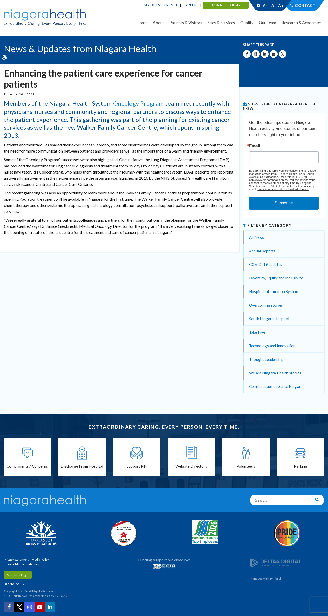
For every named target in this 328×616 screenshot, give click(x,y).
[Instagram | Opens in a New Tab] (29, 607)
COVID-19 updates (265, 264)
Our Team (267, 22)
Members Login (17, 575)
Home (141, 22)
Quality (246, 22)
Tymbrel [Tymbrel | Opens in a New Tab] (275, 578)
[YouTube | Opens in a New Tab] (40, 607)
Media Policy (40, 559)
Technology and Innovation (272, 345)
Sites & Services (221, 22)
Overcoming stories (266, 305)
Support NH (137, 466)
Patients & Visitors (185, 22)
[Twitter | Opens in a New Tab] (19, 607)
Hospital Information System (273, 291)
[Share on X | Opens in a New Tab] (282, 54)
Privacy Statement (16, 559)
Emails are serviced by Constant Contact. (283, 189)
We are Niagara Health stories (275, 373)
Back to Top (11, 584)
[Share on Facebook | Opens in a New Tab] (247, 54)
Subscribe (284, 203)
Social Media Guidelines (23, 564)
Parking (300, 466)
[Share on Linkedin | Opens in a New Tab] (265, 54)
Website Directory (191, 466)
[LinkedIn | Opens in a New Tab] (50, 607)
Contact (305, 5)
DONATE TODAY (226, 5)
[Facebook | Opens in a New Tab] (9, 607)
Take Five (257, 332)
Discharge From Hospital (81, 466)
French (171, 5)
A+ (280, 5)
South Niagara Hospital (269, 318)
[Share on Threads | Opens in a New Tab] (256, 54)
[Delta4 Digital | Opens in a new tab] (275, 562)
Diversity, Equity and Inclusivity (276, 278)
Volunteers (246, 466)
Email (254, 146)
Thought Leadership (266, 359)
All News (256, 237)
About (158, 22)
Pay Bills (151, 5)
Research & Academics (302, 22)
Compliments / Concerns (27, 466)
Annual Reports (262, 250)
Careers (191, 5)
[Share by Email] (274, 54)
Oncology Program (138, 103)
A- (265, 5)
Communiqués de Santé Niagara (276, 386)
